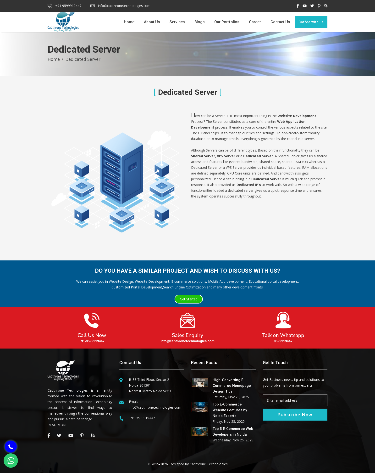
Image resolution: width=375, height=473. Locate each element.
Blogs (199, 22)
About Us (152, 22)
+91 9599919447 (64, 5)
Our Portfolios (226, 22)
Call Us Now (91, 325)
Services (177, 22)
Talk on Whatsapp (283, 325)
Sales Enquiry (187, 325)
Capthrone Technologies (209, 464)
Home (129, 22)
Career (255, 22)
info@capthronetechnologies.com (120, 5)
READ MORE (57, 424)
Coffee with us (311, 22)
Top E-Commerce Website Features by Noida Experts (230, 410)
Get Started (189, 299)
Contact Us (280, 22)
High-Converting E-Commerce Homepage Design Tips (232, 386)
